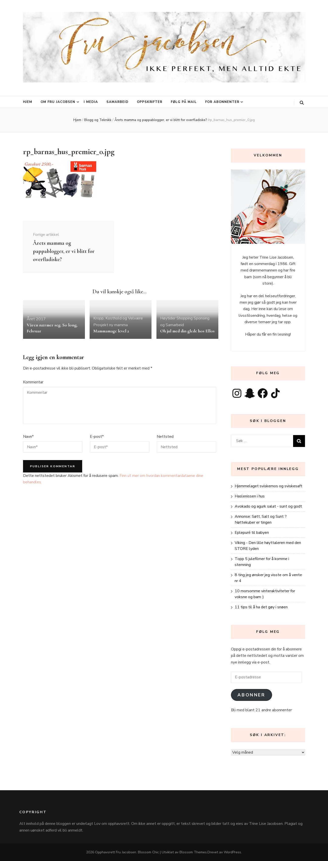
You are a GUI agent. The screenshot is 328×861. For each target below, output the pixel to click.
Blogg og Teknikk (97, 120)
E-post (97, 436)
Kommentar (33, 382)
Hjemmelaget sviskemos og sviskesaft (268, 486)
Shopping (185, 318)
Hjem (27, 102)
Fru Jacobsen (126, 852)
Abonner (251, 695)
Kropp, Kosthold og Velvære (118, 318)
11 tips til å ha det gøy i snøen (261, 607)
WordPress (232, 852)
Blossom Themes (193, 852)
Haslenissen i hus (250, 496)
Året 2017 (36, 319)
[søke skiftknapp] (302, 103)
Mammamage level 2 (111, 331)
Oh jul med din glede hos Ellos (187, 331)
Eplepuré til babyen (252, 532)
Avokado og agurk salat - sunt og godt (268, 506)
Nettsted (165, 436)
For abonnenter (222, 102)
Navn (28, 436)
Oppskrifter (150, 102)
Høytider (168, 318)
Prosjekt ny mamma (110, 325)
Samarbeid (117, 102)
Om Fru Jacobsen (58, 102)
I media (91, 102)
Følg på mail (184, 102)
